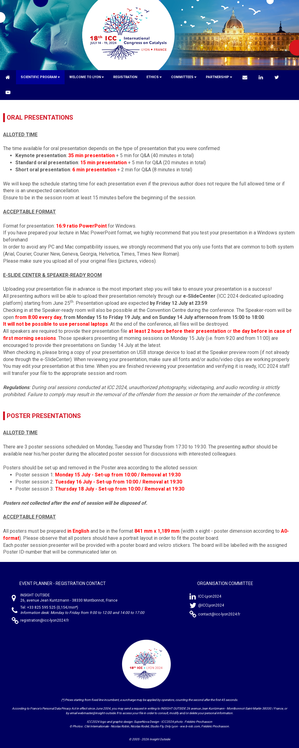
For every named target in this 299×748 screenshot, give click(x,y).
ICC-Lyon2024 (209, 596)
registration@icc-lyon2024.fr (44, 620)
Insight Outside (160, 739)
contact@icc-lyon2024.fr (219, 614)
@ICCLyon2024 (211, 605)
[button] (40, 77)
